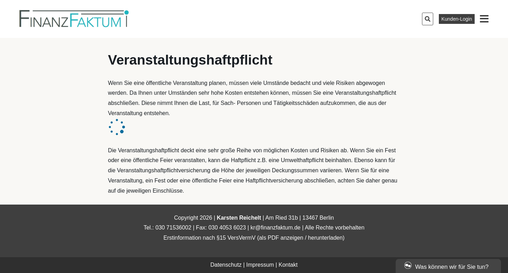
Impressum (260, 265)
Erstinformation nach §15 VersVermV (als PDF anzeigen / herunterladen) (254, 238)
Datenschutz (226, 265)
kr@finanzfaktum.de (275, 228)
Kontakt (287, 265)
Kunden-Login (456, 19)
